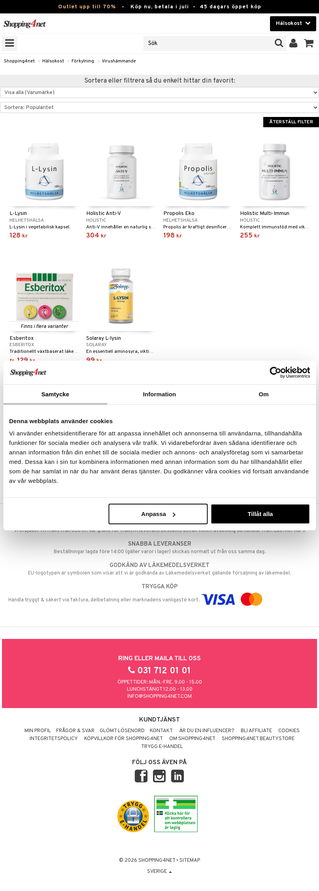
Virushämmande (119, 61)
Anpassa (158, 513)
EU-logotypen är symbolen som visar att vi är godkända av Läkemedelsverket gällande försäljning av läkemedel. (159, 568)
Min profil (38, 731)
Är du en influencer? (206, 731)
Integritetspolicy (54, 739)
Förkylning (83, 61)
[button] (309, 43)
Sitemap (189, 860)
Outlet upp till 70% (87, 7)
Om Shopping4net (192, 739)
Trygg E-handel (162, 747)
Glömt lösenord (122, 731)
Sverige (159, 871)
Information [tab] (159, 393)
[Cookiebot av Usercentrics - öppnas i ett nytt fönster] (275, 372)
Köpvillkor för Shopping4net (123, 739)
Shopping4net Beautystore (258, 739)
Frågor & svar (75, 731)
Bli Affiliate (256, 731)
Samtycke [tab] (55, 393)
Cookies (289, 731)
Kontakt (161, 731)
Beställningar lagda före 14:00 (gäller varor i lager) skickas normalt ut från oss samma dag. (159, 547)
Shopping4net (19, 61)
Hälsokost (53, 61)
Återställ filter (291, 122)
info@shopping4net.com (159, 696)
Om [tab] (264, 393)
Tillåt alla (260, 513)
